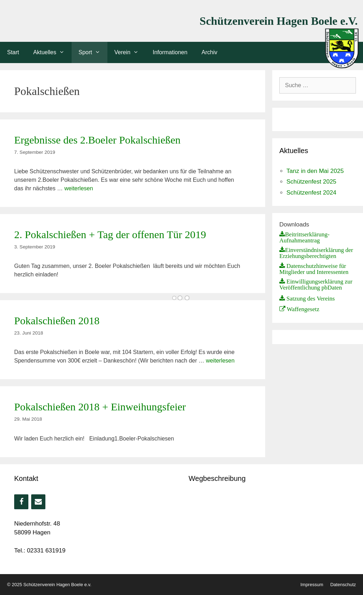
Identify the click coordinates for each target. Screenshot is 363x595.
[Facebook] (21, 501)
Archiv (209, 52)
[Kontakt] (38, 501)
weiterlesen (78, 188)
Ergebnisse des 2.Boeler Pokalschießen (97, 140)
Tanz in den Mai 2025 (315, 171)
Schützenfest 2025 (311, 181)
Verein (130, 52)
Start (13, 52)
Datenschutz (343, 584)
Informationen (170, 52)
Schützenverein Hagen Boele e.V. (279, 21)
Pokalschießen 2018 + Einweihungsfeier (100, 406)
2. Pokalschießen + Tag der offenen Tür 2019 (110, 234)
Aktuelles (52, 52)
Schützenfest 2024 (311, 192)
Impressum (311, 584)
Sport (93, 52)
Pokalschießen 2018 (57, 320)
